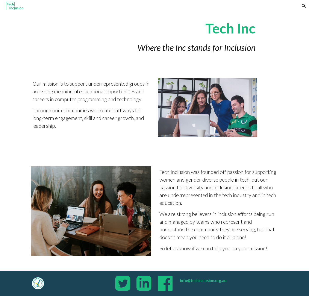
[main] (154, 36)
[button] (304, 6)
